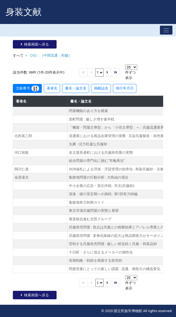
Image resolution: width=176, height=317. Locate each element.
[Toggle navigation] (166, 30)
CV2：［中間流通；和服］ (51, 55)
